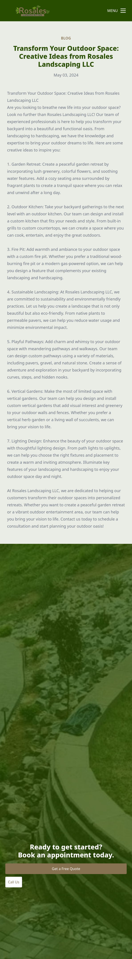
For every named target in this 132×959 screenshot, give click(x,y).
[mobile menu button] (123, 10)
